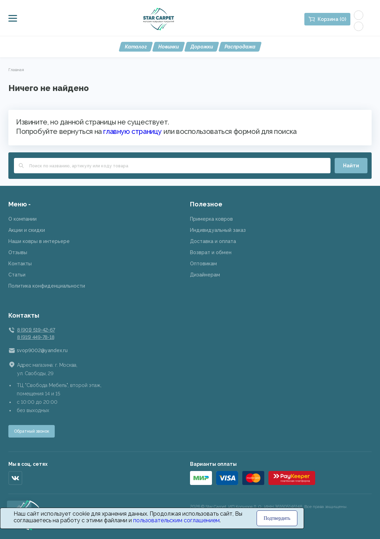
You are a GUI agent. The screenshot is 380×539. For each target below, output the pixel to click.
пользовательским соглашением (176, 520)
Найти (351, 165)
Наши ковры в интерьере (39, 241)
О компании (22, 219)
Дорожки (201, 47)
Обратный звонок (31, 431)
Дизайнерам (205, 275)
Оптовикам (203, 263)
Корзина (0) (332, 19)
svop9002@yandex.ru (42, 350)
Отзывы (17, 252)
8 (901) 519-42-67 (36, 330)
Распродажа (240, 47)
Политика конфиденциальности (46, 286)
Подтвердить (277, 518)
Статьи (16, 275)
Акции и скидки (26, 230)
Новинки (168, 47)
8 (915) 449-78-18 (35, 337)
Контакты (20, 263)
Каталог (136, 47)
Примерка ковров (211, 219)
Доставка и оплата (213, 241)
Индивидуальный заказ (218, 230)
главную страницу (132, 131)
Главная (16, 70)
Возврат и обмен (210, 252)
